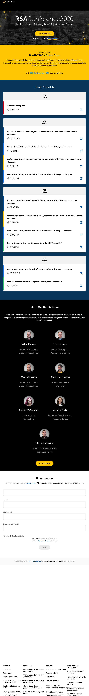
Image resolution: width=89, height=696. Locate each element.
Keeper (8, 1)
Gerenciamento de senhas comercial (33, 676)
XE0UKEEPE (53, 38)
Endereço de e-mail (11, 524)
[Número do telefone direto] (44, 528)
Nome (5, 500)
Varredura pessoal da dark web (75, 672)
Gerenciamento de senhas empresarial (33, 670)
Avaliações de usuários (12, 691)
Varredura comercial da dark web (76, 678)
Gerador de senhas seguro (75, 683)
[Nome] (44, 492)
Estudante (50, 677)
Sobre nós (7, 669)
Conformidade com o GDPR (11, 687)
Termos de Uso (44, 541)
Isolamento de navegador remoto (33, 692)
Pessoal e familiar (53, 673)
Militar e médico (52, 680)
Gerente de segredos (54, 692)
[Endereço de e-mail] (44, 516)
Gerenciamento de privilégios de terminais (32, 687)
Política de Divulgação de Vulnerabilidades (13, 681)
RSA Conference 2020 (39, 73)
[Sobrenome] (44, 504)
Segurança (7, 673)
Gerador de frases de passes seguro (75, 689)
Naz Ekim (31, 483)
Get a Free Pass (44, 34)
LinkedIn (37, 561)
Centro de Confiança (11, 677)
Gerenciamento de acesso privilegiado (33, 681)
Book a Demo (44, 463)
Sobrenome (7, 512)
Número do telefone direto (13, 536)
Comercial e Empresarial (56, 669)
